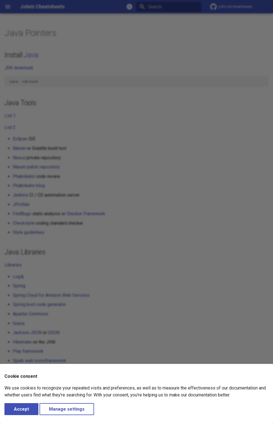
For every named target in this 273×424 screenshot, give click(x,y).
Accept (21, 409)
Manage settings (67, 409)
